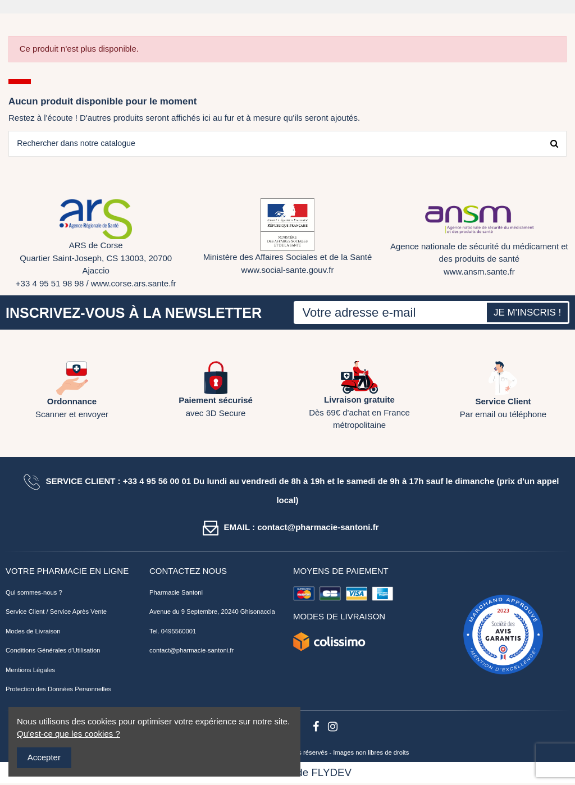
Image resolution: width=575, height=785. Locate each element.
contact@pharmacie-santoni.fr (191, 652)
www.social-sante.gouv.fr (287, 271)
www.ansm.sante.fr (479, 272)
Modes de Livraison (33, 632)
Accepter (44, 757)
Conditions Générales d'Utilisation (53, 652)
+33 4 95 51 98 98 (50, 284)
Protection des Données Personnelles (58, 690)
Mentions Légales (30, 671)
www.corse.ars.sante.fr (133, 284)
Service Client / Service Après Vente (56, 613)
